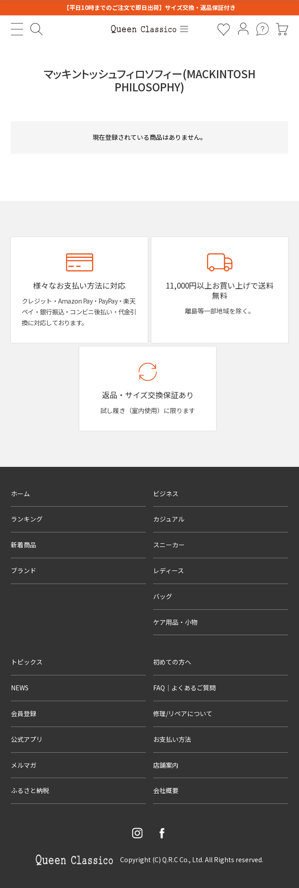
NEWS (20, 687)
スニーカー (169, 544)
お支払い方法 (172, 739)
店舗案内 (165, 764)
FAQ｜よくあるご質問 (184, 687)
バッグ (162, 596)
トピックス (27, 661)
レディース (168, 570)
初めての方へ (172, 661)
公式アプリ (27, 739)
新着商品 (23, 544)
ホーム (20, 493)
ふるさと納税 (30, 790)
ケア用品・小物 (175, 622)
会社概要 (165, 790)
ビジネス (165, 493)
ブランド (23, 570)
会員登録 (23, 713)
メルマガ (23, 764)
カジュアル (168, 518)
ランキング (27, 518)
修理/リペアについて (182, 713)
